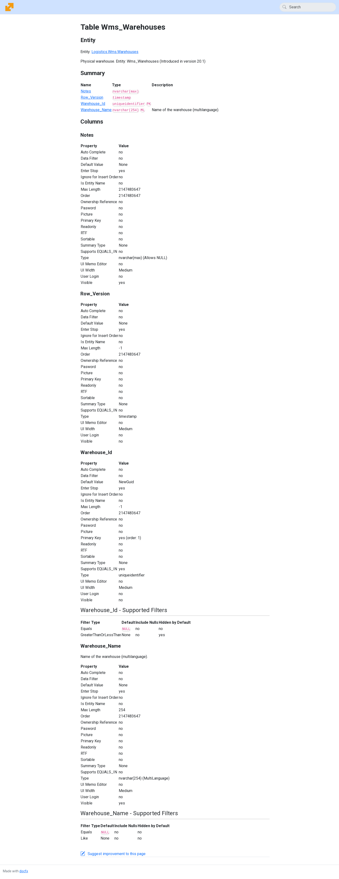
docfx (23, 871)
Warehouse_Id (93, 103)
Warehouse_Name (96, 110)
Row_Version (92, 97)
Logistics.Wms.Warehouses (114, 51)
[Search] (307, 7)
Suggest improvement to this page (117, 854)
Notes (86, 91)
